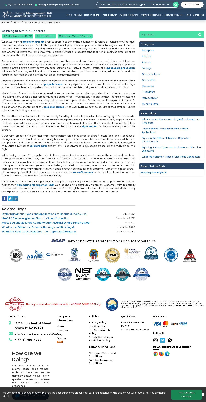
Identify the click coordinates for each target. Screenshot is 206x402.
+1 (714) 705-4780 (28, 340)
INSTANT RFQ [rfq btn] (192, 4)
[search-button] (176, 4)
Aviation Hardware (130, 15)
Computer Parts (151, 74)
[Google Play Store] (162, 353)
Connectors (148, 80)
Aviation (146, 56)
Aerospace (148, 50)
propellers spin (53, 84)
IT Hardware (148, 92)
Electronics (148, 86)
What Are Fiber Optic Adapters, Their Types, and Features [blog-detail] (39, 231)
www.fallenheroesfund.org (181, 305)
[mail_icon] (57, 4)
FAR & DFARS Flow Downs (132, 324)
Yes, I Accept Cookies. (186, 394)
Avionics (146, 62)
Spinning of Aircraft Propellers (76, 36)
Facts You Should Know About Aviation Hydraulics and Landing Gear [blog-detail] (46, 222)
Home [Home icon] (5, 22)
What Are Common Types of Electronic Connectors (171, 156)
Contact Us (198, 15)
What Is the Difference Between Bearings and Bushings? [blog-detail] (38, 227)
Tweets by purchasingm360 (153, 172)
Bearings (146, 68)
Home (69, 15)
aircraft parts (38, 146)
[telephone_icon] (19, 4)
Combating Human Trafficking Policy (101, 338)
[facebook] (4, 198)
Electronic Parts (92, 15)
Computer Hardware (152, 15)
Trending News (150, 103)
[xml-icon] (60, 342)
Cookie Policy (97, 326)
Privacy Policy (97, 322)
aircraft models (83, 172)
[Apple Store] (156, 353)
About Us (78, 15)
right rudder (90, 126)
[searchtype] (159, 4)
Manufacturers (110, 15)
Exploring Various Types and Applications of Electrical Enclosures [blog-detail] (44, 213)
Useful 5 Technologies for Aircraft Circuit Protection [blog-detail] (35, 218)
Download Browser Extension (172, 347)
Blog (189, 15)
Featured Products (175, 15)
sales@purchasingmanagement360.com (38, 334)
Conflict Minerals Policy (99, 332)
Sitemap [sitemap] (63, 338)
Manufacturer (150, 98)
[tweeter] (10, 198)
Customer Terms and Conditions (102, 354)
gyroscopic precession (120, 68)
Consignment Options (135, 329)
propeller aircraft (33, 41)
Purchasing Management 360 (35, 185)
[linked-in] (15, 198)
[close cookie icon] (203, 394)
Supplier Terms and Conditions (101, 361)
